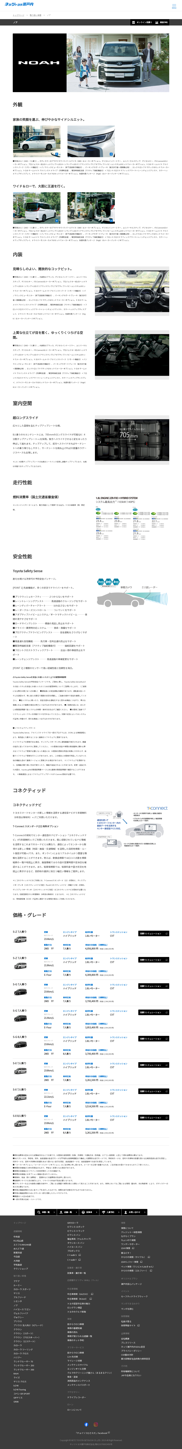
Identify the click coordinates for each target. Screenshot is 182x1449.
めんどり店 (19, 1248)
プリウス (18, 1321)
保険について (127, 1228)
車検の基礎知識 (74, 1328)
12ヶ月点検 (72, 1356)
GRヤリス (18, 1397)
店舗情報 (18, 1231)
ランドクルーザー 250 (24, 1365)
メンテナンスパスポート (78, 1384)
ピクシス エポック (75, 1226)
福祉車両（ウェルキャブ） (79, 1238)
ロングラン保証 (74, 1307)
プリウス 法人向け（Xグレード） (29, 1325)
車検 (69, 1318)
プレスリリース (128, 1342)
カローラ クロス (21, 1353)
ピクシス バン (73, 1234)
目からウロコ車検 (75, 1324)
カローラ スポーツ (22, 1289)
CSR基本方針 (127, 1354)
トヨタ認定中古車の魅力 (78, 1303)
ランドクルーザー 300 (24, 1369)
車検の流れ (72, 1332)
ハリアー (18, 1357)
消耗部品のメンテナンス (78, 1380)
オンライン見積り (142, 22)
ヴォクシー (19, 1317)
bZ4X (16, 1385)
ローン (70, 1404)
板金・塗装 (72, 1376)
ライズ (17, 1377)
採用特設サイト (128, 1325)
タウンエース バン (75, 1242)
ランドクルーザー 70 (23, 1361)
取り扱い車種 (20, 1275)
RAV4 (16, 1373)
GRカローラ (72, 1222)
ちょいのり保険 (128, 1240)
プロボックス (73, 1250)
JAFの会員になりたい (131, 1375)
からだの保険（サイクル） (133, 1257)
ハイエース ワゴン (22, 1309)
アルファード (20, 1297)
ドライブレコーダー (76, 1397)
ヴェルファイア (21, 1313)
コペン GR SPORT (22, 1393)
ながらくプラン (128, 1236)
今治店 (17, 1256)
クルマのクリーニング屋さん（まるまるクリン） (90, 1372)
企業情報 (125, 1333)
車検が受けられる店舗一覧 (79, 1336)
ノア (15, 22)
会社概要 (125, 1338)
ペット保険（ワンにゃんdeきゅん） (138, 1266)
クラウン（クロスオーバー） (27, 1337)
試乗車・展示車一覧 (76, 1272)
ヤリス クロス (20, 1381)
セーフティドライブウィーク (134, 1296)
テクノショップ (21, 1268)
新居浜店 (18, 1252)
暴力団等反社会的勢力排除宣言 (135, 1358)
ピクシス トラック (75, 1230)
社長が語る (126, 1321)
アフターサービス (75, 1347)
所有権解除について (130, 1371)
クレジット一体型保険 (131, 1232)
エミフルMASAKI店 (22, 1244)
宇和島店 (18, 1264)
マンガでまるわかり (130, 1303)
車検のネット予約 (75, 1340)
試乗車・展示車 (74, 1267)
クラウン (18, 1329)
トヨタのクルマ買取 (76, 1311)
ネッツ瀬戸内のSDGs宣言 (133, 1346)
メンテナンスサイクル (77, 1364)
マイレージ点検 (74, 1360)
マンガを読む (127, 1308)
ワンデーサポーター (130, 1244)
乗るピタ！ (126, 1252)
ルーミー (18, 1285)
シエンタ (18, 1301)
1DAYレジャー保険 (129, 1261)
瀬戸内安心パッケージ (131, 1283)
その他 (124, 1365)
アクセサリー (73, 1392)
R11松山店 (18, 1240)
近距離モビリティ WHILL (83, 1280)
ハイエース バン (74, 1246)
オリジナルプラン (129, 1278)
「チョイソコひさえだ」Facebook (91, 1432)
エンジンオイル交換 (76, 1368)
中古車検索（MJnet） (77, 1298)
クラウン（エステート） (25, 1341)
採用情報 (125, 1316)
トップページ (20, 1222)
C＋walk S (72, 1255)
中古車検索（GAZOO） (78, 1294)
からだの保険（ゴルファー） (134, 1270)
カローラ (18, 1345)
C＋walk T (72, 1259)
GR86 (16, 1401)
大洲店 (17, 1260)
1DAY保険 (125, 1248)
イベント (125, 1291)
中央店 (17, 1236)
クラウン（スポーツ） (24, 1333)
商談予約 (161, 22)
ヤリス (17, 1293)
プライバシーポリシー (131, 1350)
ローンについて (74, 1409)
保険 (123, 1222)
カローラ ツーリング (23, 1349)
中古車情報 (72, 1288)
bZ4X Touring (20, 1389)
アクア (17, 1281)
